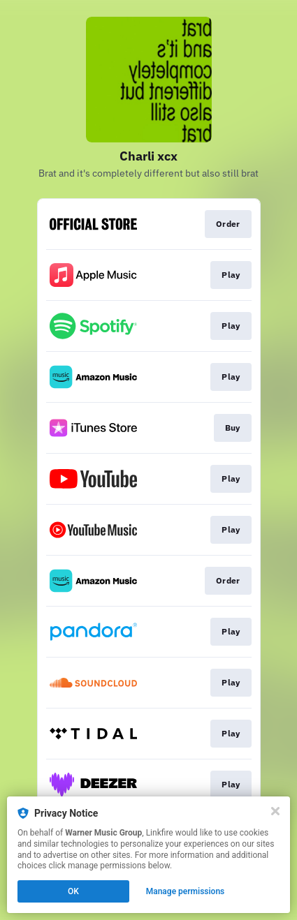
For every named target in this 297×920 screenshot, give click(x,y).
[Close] (275, 811)
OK (73, 891)
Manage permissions (185, 891)
